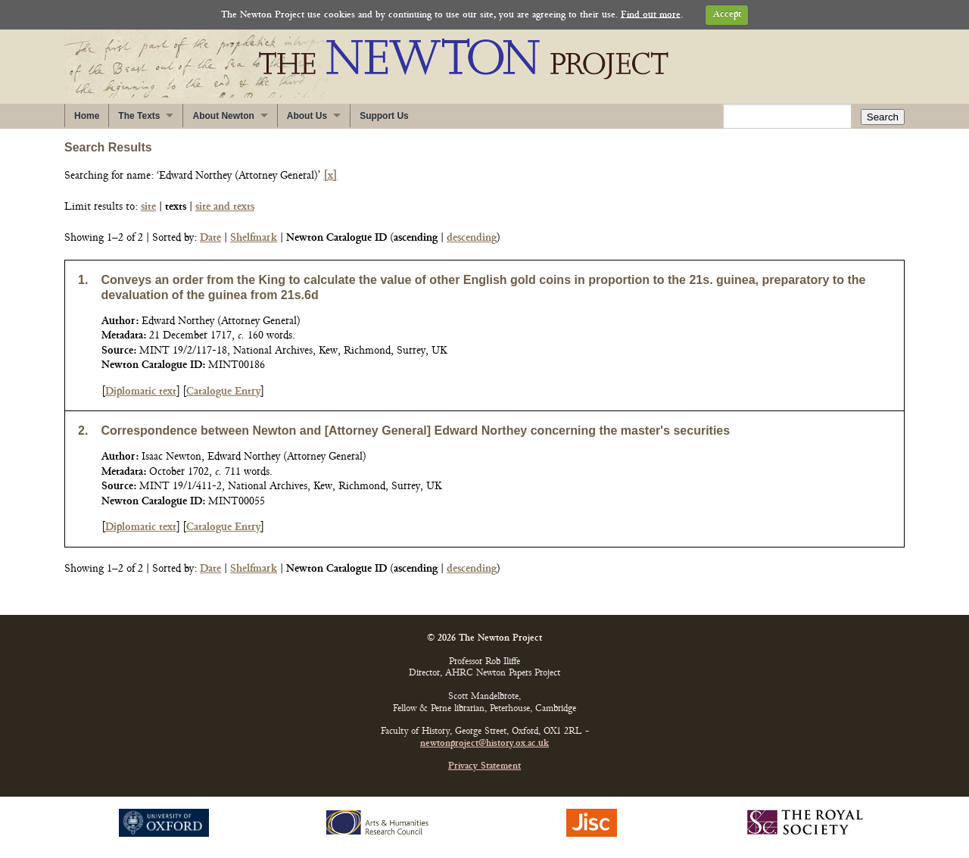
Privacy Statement (484, 767)
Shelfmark (253, 238)
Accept (727, 15)
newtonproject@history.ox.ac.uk (484, 744)
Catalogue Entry (223, 392)
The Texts (139, 116)
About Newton (223, 116)
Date (210, 238)
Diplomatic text (140, 392)
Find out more (651, 15)
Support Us (384, 116)
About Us (307, 116)
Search (883, 117)
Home (86, 116)
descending (472, 238)
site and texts (224, 207)
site (148, 207)
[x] (330, 176)
